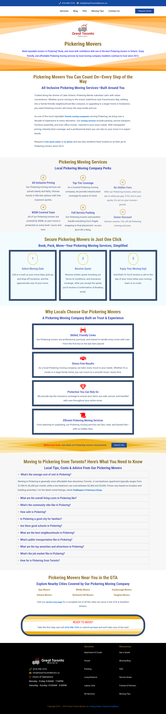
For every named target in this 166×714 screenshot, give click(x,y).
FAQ (83, 11)
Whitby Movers (83, 592)
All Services (90, 693)
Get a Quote (125, 652)
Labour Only (90, 685)
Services (63, 11)
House (87, 660)
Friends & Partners (128, 685)
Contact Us (113, 11)
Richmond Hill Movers (83, 597)
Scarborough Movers (121, 592)
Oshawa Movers (44, 597)
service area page (59, 604)
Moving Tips (96, 11)
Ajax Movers (44, 592)
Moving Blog (125, 660)
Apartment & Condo (94, 652)
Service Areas (126, 677)
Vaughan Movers (121, 597)
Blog (74, 11)
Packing (88, 668)
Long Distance (91, 677)
